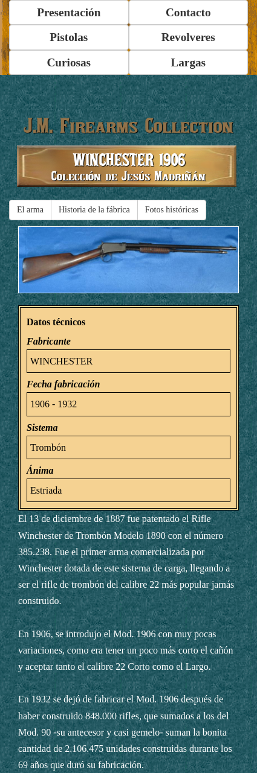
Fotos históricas (171, 209)
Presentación (68, 12)
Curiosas (69, 62)
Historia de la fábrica (94, 209)
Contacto (188, 12)
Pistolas (69, 37)
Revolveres (188, 37)
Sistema (42, 427)
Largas (188, 62)
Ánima (40, 470)
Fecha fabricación (63, 384)
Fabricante (49, 341)
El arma (30, 209)
